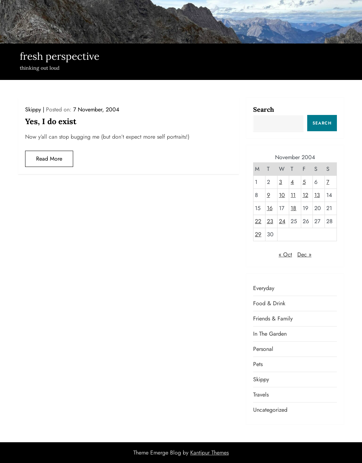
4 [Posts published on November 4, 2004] (292, 182)
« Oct (285, 254)
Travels (261, 394)
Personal (263, 349)
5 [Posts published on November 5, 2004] (304, 182)
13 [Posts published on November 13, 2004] (317, 195)
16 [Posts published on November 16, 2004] (270, 208)
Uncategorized (270, 410)
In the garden (270, 334)
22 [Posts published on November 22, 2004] (258, 221)
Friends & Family (273, 318)
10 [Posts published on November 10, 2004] (282, 195)
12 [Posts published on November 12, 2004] (305, 195)
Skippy (33, 109)
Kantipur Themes (209, 452)
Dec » (304, 254)
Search (263, 109)
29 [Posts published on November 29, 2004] (258, 234)
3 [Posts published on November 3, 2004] (280, 182)
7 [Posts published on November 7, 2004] (327, 182)
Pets (258, 364)
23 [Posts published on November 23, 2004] (270, 221)
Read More (49, 159)
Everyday (263, 288)
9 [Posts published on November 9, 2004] (268, 195)
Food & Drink (269, 303)
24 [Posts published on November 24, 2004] (282, 221)
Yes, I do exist (50, 121)
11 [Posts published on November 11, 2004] (293, 195)
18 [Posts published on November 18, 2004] (293, 208)
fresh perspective (59, 56)
